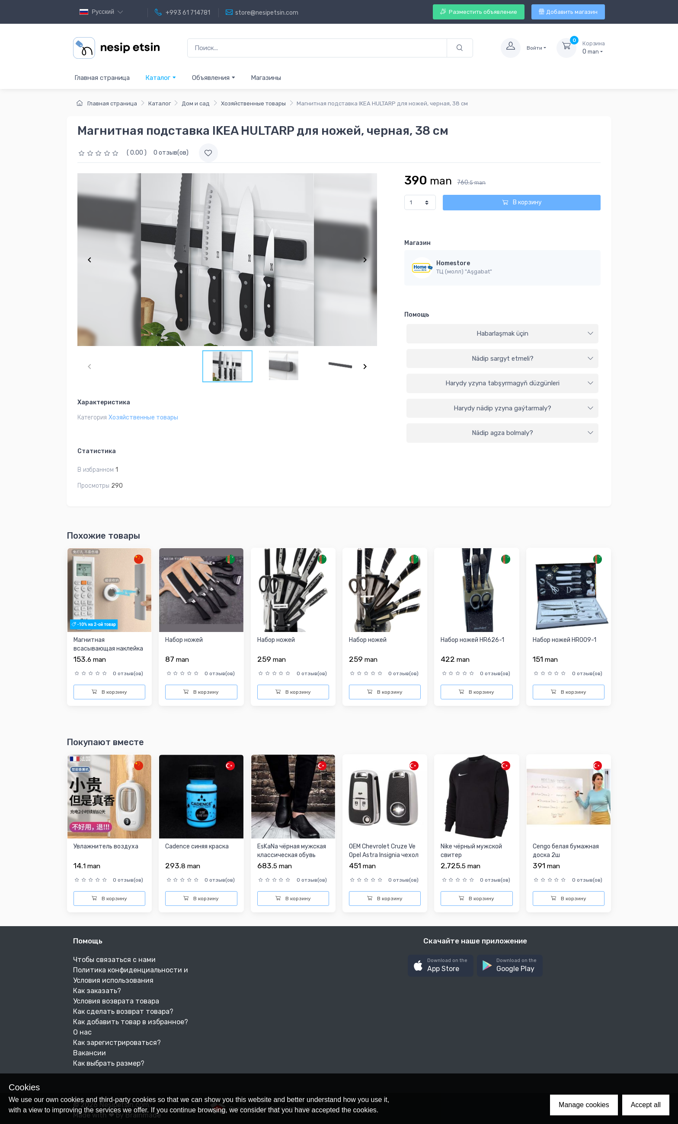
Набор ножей (184, 640)
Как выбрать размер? (108, 1063)
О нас (82, 1032)
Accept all (646, 1104)
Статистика (96, 451)
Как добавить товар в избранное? (130, 1022)
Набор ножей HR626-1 (472, 640)
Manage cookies (584, 1104)
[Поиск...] (317, 48)
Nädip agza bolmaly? (533, 433)
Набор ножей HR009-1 (564, 640)
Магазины (266, 78)
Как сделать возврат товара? (123, 1011)
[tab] (502, 334)
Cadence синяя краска (197, 846)
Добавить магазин (568, 12)
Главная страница (102, 78)
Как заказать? (97, 991)
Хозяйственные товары (253, 103)
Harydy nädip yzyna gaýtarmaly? (524, 408)
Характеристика (103, 402)
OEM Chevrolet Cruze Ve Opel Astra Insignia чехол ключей (384, 855)
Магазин (417, 243)
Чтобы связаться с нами (114, 960)
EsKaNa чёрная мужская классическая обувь (291, 851)
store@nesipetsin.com (262, 12)
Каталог (160, 77)
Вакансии (89, 1053)
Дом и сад (196, 103)
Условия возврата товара (116, 1001)
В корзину (522, 202)
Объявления (214, 77)
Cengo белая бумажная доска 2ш (566, 851)
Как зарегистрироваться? (117, 1042)
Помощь (416, 314)
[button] (440, 966)
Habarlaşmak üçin (535, 333)
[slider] (99, 152)
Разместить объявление (478, 12)
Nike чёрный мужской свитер (471, 851)
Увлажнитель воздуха (106, 846)
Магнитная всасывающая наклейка (108, 644)
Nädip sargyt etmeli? (533, 358)
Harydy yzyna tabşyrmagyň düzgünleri (519, 383)
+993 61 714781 (182, 12)
